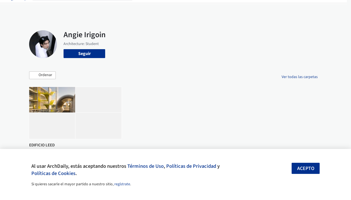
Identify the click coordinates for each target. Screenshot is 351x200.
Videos (239, 8)
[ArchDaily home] (18, 7)
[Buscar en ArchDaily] (86, 7)
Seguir (84, 54)
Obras (144, 8)
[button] (42, 75)
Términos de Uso (145, 166)
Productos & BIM (192, 8)
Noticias (220, 8)
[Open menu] (333, 7)
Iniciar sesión (269, 8)
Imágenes (163, 8)
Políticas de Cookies (53, 173)
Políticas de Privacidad (191, 166)
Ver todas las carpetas (300, 77)
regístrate (122, 184)
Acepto (305, 168)
